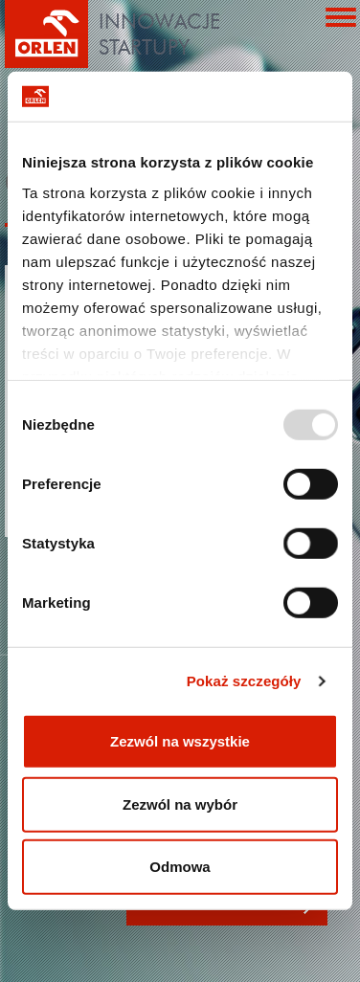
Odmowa (179, 867)
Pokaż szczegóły (244, 681)
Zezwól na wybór (180, 804)
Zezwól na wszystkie (180, 741)
